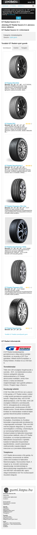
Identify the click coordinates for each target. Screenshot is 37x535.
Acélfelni (5, 526)
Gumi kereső (6, 501)
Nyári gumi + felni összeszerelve (12, 524)
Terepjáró (24, 48)
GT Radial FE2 (10, 123)
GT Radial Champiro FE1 (14, 287)
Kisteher (16, 48)
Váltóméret (6, 504)
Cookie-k (5, 499)
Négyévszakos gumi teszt (10, 519)
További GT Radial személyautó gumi (16, 334)
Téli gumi (5, 508)
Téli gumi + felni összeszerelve (11, 523)
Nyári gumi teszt (7, 518)
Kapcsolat (6, 495)
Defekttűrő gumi (7, 511)
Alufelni (5, 525)
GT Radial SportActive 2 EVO (15, 247)
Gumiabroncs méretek (9, 503)
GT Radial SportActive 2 (13, 165)
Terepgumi (6, 513)
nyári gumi (13, 37)
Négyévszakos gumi (9, 510)
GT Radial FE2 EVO (12, 83)
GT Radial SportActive (13, 328)
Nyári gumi (6, 509)
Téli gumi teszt (7, 516)
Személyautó (7, 48)
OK (19, 18)
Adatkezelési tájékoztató (10, 497)
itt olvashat (11, 14)
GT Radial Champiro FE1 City (15, 206)
